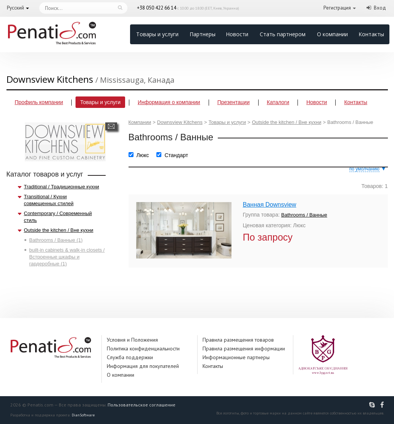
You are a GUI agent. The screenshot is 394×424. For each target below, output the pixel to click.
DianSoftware (83, 415)
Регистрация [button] (337, 8)
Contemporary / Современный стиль (58, 216)
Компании (140, 122)
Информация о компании (169, 102)
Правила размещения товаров (238, 339)
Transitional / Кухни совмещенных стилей (49, 200)
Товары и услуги (157, 34)
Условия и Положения (132, 339)
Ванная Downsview (269, 204)
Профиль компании (39, 102)
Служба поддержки (130, 357)
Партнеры (202, 34)
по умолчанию (364, 169)
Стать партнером (283, 34)
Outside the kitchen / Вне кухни (58, 230)
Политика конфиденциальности (143, 348)
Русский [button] (15, 8)
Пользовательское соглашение (141, 405)
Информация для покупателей (143, 366)
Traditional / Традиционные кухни (61, 187)
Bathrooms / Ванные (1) (56, 240)
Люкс (143, 155)
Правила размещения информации (244, 348)
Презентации (233, 102)
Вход (380, 8)
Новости (237, 34)
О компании (332, 34)
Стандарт (176, 155)
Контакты (371, 34)
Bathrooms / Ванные (304, 215)
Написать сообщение (111, 126)
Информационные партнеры (236, 357)
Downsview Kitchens (180, 122)
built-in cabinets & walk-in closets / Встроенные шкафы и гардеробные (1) (67, 257)
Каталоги (278, 102)
